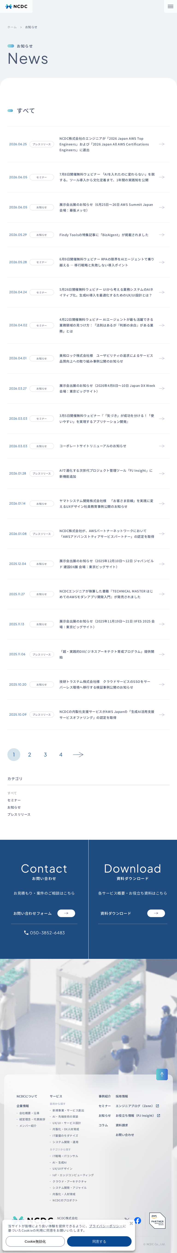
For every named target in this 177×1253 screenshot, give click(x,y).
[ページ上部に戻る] (162, 1074)
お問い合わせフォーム (44, 913)
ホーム (12, 27)
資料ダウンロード (132, 913)
